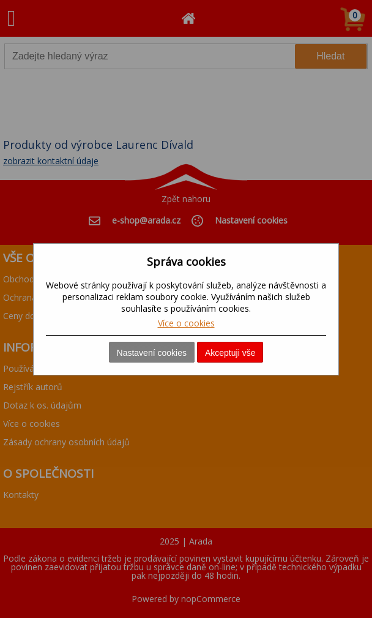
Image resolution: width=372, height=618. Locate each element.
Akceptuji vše (230, 353)
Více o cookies (186, 323)
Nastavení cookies (152, 353)
